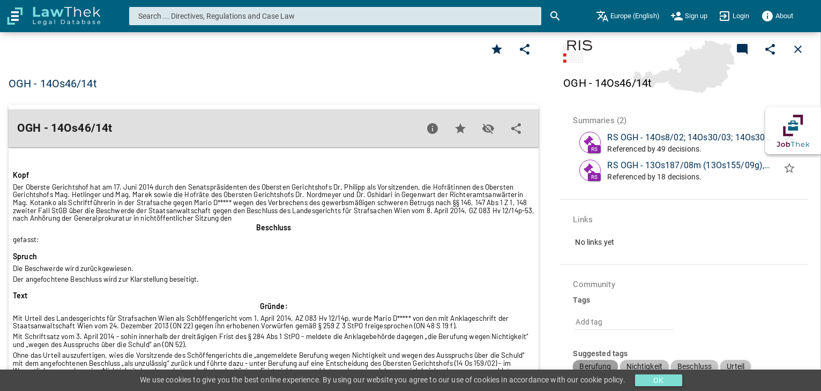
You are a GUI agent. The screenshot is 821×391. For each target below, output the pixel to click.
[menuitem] (628, 16)
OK (658, 380)
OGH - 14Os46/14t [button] (53, 83)
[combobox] (335, 16)
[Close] (798, 49)
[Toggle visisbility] (488, 128)
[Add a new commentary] (742, 49)
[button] (595, 366)
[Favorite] (496, 49)
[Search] (555, 16)
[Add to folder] (789, 170)
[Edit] (524, 49)
